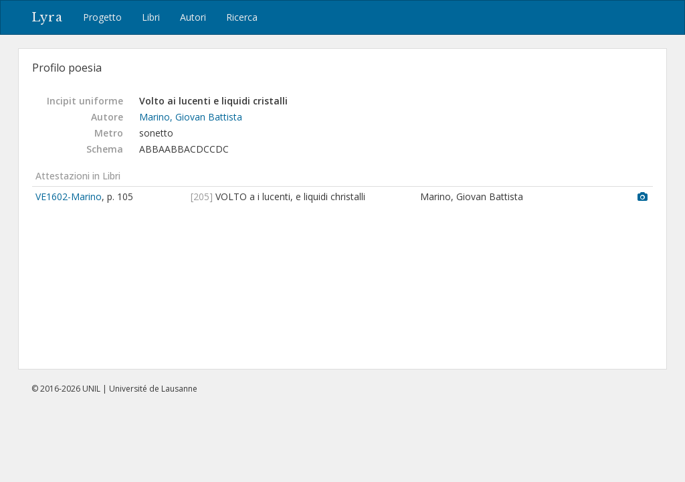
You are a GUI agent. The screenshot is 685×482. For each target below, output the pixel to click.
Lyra (47, 17)
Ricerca (242, 17)
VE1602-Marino (68, 196)
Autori (193, 17)
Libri (151, 17)
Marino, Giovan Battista (190, 116)
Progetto (102, 17)
